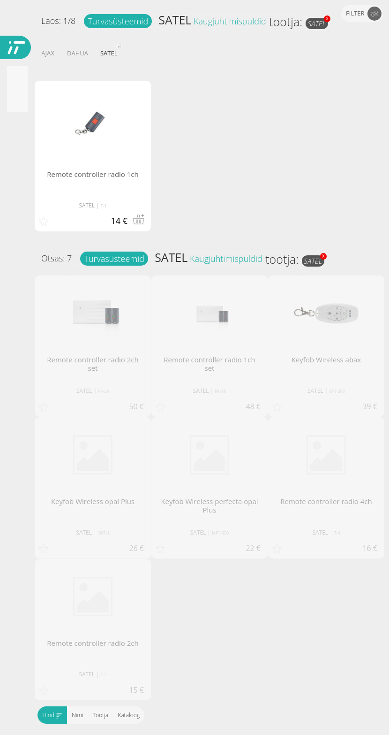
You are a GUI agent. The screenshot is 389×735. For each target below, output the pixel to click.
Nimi (77, 715)
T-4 (337, 533)
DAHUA (77, 53)
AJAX (47, 53)
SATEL (174, 20)
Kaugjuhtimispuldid (230, 21)
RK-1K (220, 391)
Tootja (100, 715)
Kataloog (129, 715)
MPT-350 (220, 533)
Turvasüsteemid (118, 21)
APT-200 (337, 391)
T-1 (104, 206)
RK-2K (103, 391)
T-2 (104, 675)
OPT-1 (104, 533)
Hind (52, 715)
